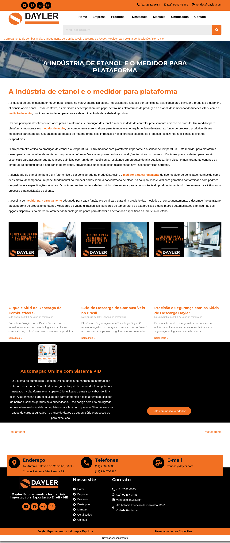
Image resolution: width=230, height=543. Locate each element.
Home (83, 16)
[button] (118, 17)
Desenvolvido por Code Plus (173, 533)
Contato (200, 16)
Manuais (159, 16)
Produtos (118, 16)
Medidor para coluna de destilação (133, 38)
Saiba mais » (15, 338)
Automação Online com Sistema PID (60, 371)
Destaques (140, 16)
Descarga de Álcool (97, 38)
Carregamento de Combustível (64, 38)
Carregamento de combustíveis (23, 38)
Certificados (180, 16)
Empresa (99, 16)
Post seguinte (214, 432)
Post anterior (15, 432)
